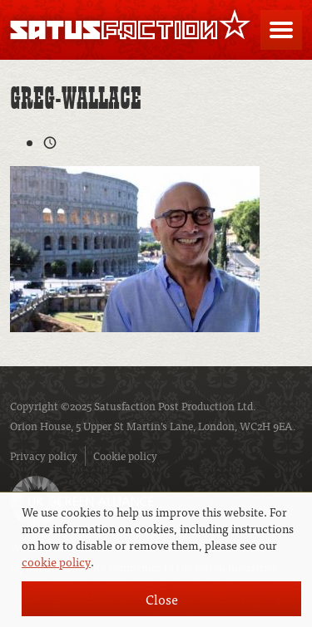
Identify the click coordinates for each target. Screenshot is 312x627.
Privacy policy (43, 455)
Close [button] (162, 599)
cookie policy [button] (56, 561)
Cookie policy (125, 455)
